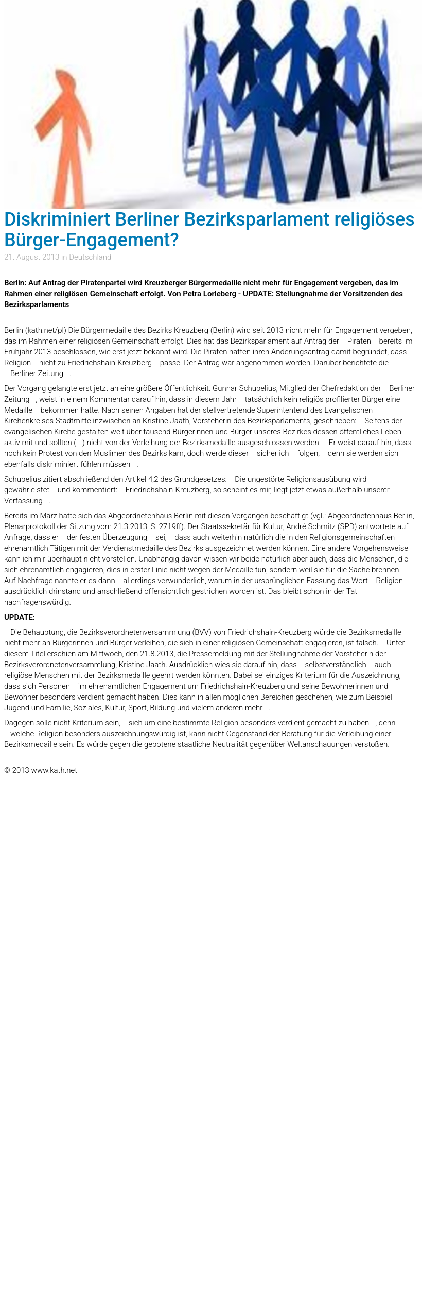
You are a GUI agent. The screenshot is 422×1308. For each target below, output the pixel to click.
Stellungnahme (294, 653)
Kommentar (110, 399)
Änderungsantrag (300, 351)
